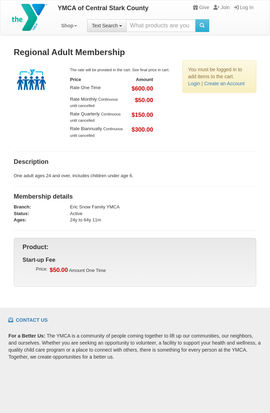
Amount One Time (78, 270)
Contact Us (28, 320)
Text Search (107, 25)
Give (201, 7)
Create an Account (224, 83)
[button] (69, 25)
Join (221, 7)
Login (194, 83)
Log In (243, 7)
